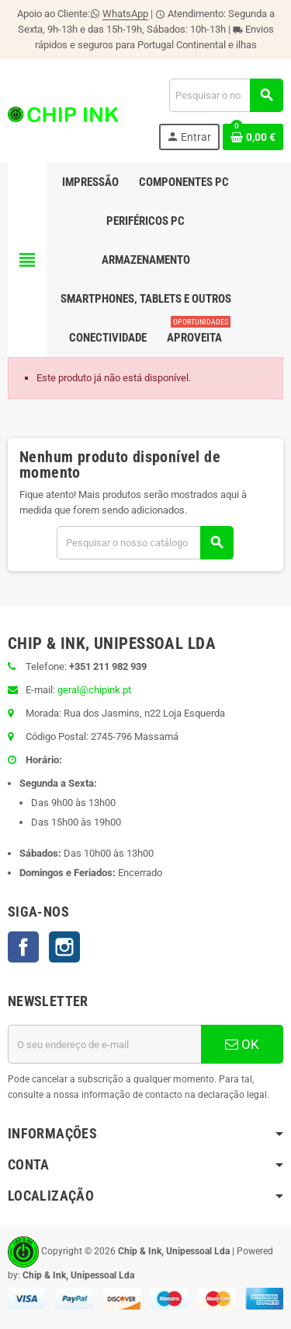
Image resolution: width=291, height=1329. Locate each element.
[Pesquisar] (225, 95)
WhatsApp (125, 13)
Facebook (23, 947)
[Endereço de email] (104, 1044)
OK (242, 1044)
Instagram (64, 947)
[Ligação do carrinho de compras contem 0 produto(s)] (253, 137)
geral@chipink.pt (94, 690)
